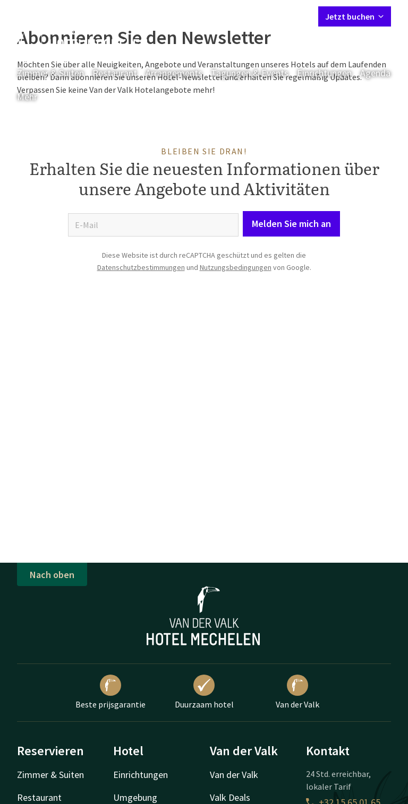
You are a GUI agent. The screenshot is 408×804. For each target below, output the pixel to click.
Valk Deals (230, 797)
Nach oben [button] (52, 575)
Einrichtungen (324, 73)
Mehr (34, 97)
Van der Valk (297, 692)
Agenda (375, 73)
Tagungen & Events (249, 73)
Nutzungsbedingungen (235, 267)
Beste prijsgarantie (110, 692)
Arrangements (174, 73)
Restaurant (114, 73)
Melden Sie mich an (291, 223)
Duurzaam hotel (204, 692)
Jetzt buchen (354, 16)
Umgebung (135, 797)
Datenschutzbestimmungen (141, 267)
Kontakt (188, 16)
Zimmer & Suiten (50, 73)
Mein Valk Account (245, 16)
